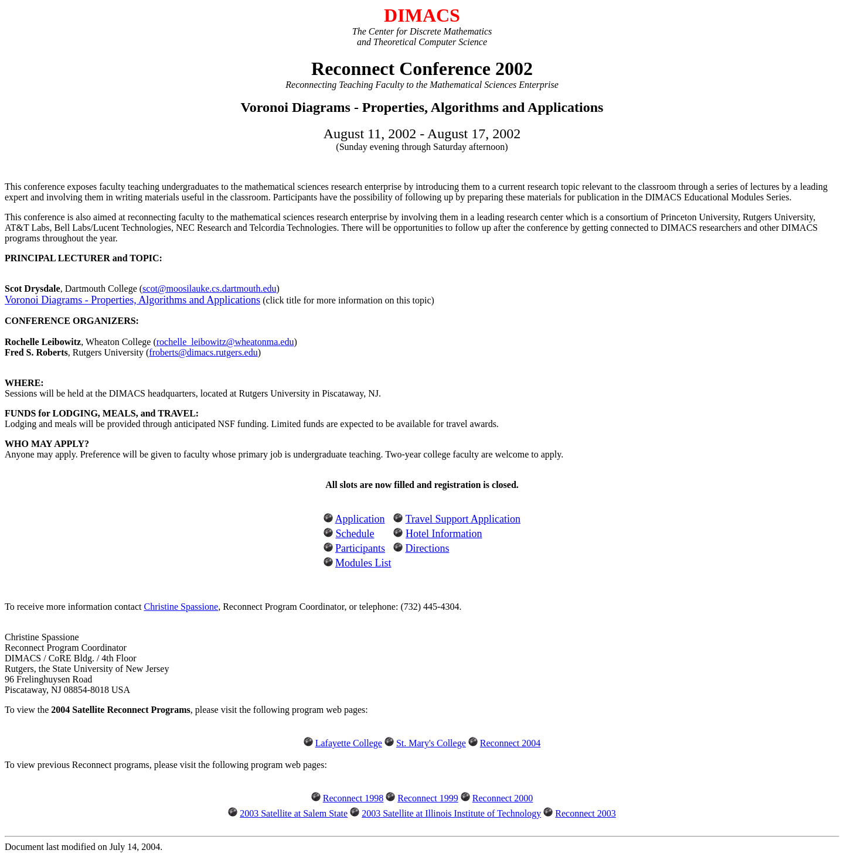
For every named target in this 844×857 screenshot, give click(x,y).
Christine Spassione (181, 607)
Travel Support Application (463, 519)
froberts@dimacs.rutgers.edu (203, 352)
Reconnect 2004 (510, 743)
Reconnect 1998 (353, 798)
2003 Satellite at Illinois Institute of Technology (451, 813)
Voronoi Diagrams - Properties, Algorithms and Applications (132, 300)
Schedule (354, 534)
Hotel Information (444, 534)
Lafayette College (348, 743)
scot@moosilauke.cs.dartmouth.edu (209, 288)
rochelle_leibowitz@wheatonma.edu (225, 342)
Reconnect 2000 (502, 798)
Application (359, 519)
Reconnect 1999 (427, 798)
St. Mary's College (431, 743)
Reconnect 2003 (585, 813)
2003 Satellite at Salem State (294, 813)
